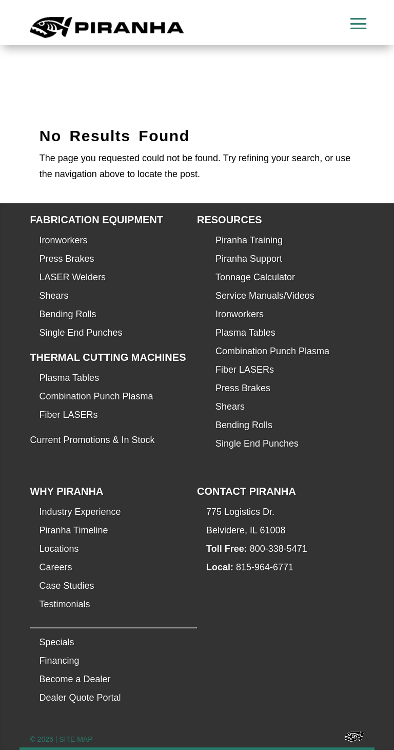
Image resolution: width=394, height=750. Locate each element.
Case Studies (66, 586)
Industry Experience (80, 512)
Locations (58, 549)
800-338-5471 (278, 549)
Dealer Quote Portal (80, 698)
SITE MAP (75, 739)
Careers (55, 567)
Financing (59, 661)
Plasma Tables (69, 378)
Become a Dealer (74, 679)
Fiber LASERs (68, 415)
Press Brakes (66, 259)
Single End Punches (80, 333)
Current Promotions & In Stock (92, 440)
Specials (56, 642)
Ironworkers (63, 240)
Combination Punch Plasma (96, 396)
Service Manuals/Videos (264, 296)
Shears (53, 296)
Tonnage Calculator (255, 277)
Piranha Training (249, 240)
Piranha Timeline (73, 530)
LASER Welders (72, 277)
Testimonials (64, 604)
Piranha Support (248, 259)
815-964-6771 (264, 567)
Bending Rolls (67, 314)
